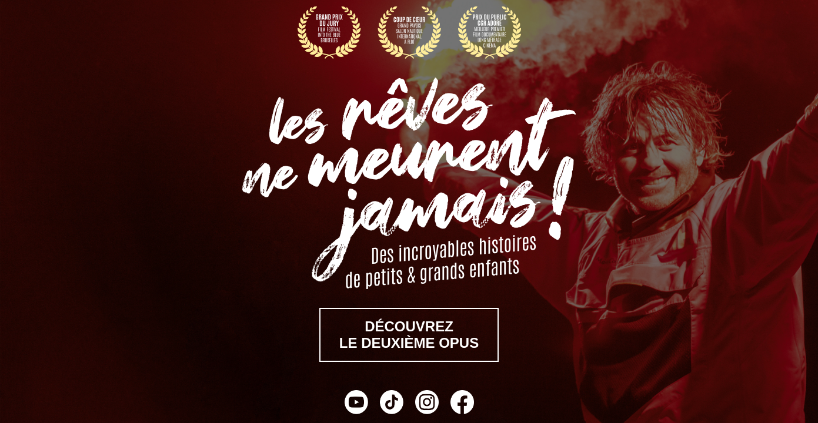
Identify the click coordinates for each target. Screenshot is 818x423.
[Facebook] (462, 403)
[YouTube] (356, 403)
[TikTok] (391, 403)
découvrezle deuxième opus (409, 334)
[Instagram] (427, 403)
